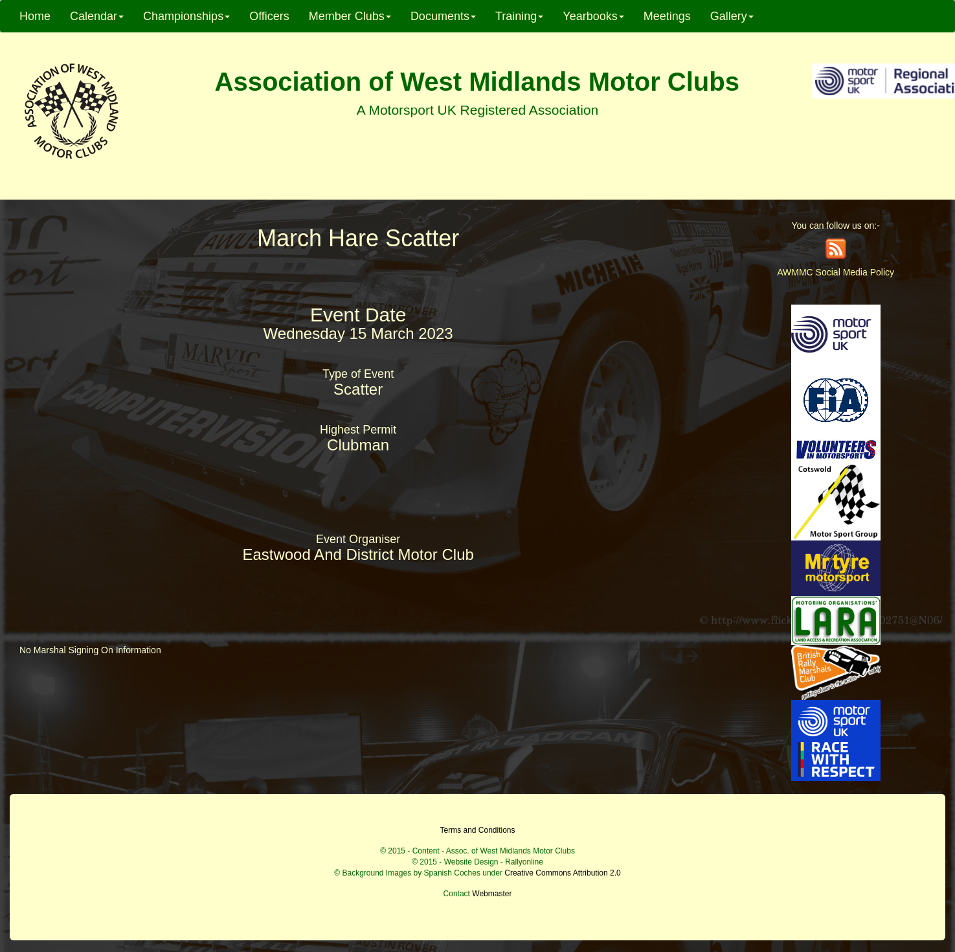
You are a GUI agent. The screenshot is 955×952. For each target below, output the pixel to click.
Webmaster (491, 893)
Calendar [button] (97, 16)
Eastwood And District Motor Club (357, 554)
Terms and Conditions (477, 830)
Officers (269, 16)
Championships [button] (186, 16)
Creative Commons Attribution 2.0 (562, 872)
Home (35, 16)
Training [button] (519, 16)
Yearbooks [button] (593, 16)
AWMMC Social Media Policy (835, 272)
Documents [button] (443, 16)
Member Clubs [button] (350, 16)
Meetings (667, 16)
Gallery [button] (732, 16)
